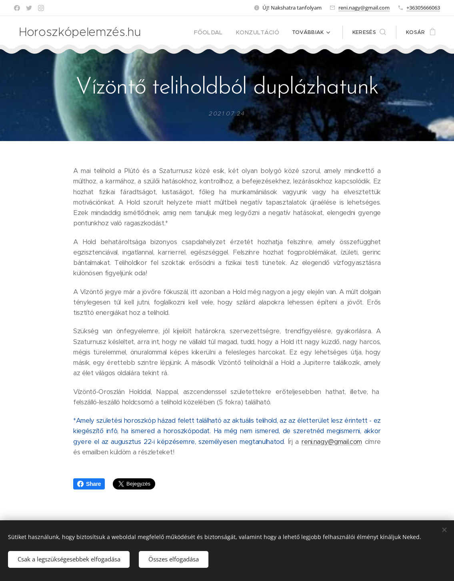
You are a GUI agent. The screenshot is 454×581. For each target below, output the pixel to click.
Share (89, 484)
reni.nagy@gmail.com (364, 7)
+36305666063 (423, 7)
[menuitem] (216, 32)
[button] (369, 32)
